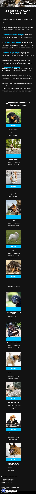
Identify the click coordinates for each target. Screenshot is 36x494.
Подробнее (13, 125)
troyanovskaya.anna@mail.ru (7, 479)
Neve (2, 492)
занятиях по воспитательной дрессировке (14, 34)
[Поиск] (5, 3)
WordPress (12, 492)
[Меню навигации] (2, 3)
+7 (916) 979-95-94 (5, 482)
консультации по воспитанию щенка (12, 42)
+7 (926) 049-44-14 (5, 480)
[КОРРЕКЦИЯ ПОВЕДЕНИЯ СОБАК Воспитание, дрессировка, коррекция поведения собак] (24, 3)
